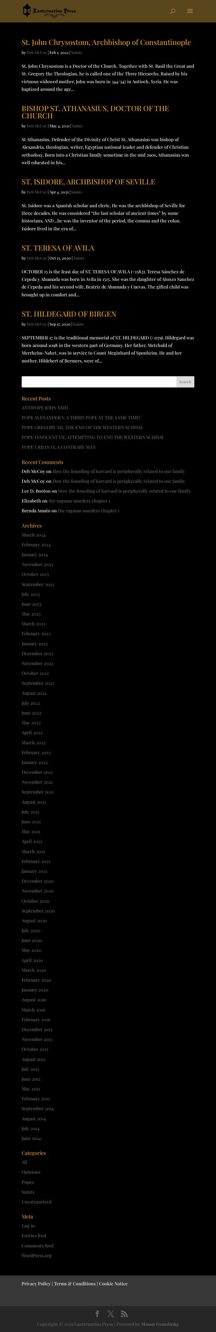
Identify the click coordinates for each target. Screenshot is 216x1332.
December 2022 (37, 653)
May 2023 (31, 614)
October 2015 (35, 1049)
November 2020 (38, 891)
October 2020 (36, 901)
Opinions (31, 1172)
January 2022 (35, 762)
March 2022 (34, 742)
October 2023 (35, 574)
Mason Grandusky (160, 1324)
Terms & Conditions (75, 1283)
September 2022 (38, 683)
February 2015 (36, 1098)
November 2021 (37, 782)
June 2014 (31, 1138)
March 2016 (33, 1010)
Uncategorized (36, 1202)
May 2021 (31, 831)
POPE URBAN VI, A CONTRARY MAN (59, 447)
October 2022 (35, 673)
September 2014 (38, 1108)
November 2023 (37, 564)
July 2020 (31, 930)
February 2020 (36, 980)
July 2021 (30, 812)
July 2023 (31, 594)
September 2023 (38, 584)
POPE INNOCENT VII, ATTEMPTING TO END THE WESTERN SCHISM (92, 437)
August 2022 (34, 693)
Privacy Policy (36, 1283)
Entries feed (34, 1235)
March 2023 (33, 623)
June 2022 (31, 713)
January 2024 (35, 554)
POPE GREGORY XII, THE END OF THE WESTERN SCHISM (82, 427)
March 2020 (34, 970)
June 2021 (31, 821)
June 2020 (32, 940)
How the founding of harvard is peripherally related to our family (119, 471)
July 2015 (30, 1069)
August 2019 (34, 999)
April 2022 (32, 732)
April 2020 (32, 960)
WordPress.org (37, 1255)
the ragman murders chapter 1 (79, 501)
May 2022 (31, 722)
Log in (28, 1226)
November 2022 (37, 663)
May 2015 (31, 1089)
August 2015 (34, 1059)
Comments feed (37, 1245)
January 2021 (34, 871)
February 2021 (36, 861)
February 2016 (36, 1019)
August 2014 (34, 1118)
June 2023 (31, 604)
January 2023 (35, 643)
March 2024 (34, 535)
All (24, 1162)
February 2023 (36, 633)
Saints (76, 52)
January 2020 (35, 990)
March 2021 (33, 851)
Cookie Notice (113, 1283)
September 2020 (38, 911)
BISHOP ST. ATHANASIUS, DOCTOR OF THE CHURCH (95, 111)
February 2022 (36, 752)
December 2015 (37, 1029)
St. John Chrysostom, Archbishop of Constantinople (106, 42)
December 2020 (38, 881)
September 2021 (38, 792)
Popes (28, 1182)
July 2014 (30, 1128)
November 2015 (37, 1039)
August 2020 (34, 920)
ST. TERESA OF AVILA (58, 248)
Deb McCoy (37, 52)
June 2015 (31, 1079)
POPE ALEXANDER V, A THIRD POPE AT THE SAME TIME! (81, 417)
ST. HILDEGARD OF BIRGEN (69, 314)
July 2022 (31, 703)
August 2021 (34, 802)
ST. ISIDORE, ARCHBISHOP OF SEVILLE (88, 181)
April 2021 (32, 841)
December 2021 (37, 772)
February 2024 (36, 544)
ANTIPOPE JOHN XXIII (45, 408)
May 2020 (31, 950)
